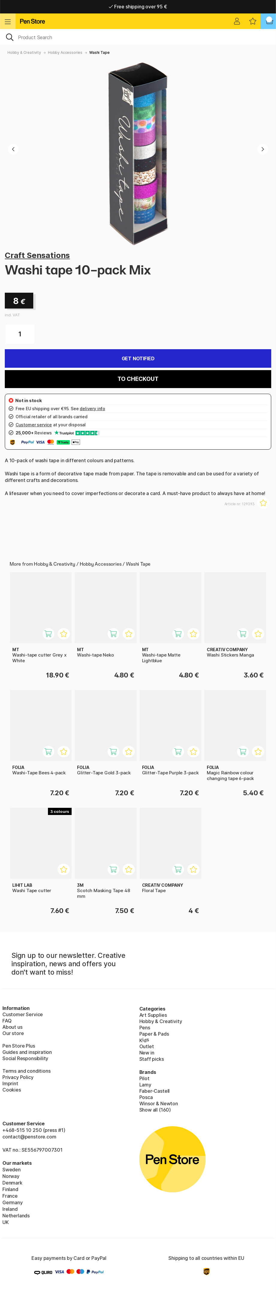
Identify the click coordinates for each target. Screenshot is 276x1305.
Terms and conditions (26, 1071)
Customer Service (22, 1014)
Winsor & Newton (158, 1103)
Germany (12, 1202)
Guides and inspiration (27, 1052)
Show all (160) (155, 1110)
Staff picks (151, 1059)
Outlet (146, 1046)
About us (12, 1027)
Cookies (11, 1090)
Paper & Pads (154, 1034)
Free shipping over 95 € (138, 7)
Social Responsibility (25, 1058)
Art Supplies (153, 1015)
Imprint (10, 1083)
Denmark (12, 1183)
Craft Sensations (37, 255)
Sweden (11, 1170)
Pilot (144, 1078)
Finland (10, 1189)
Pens (144, 1028)
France (10, 1196)
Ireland (10, 1209)
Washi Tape (99, 52)
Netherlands (16, 1216)
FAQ (6, 1021)
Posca (146, 1097)
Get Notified (138, 358)
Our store (13, 1033)
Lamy (145, 1085)
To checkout (137, 379)
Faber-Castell (154, 1091)
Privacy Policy (18, 1077)
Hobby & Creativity (24, 52)
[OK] (138, 37)
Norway (10, 1176)
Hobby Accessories (65, 52)
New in (146, 1053)
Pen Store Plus (18, 1046)
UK (5, 1222)
